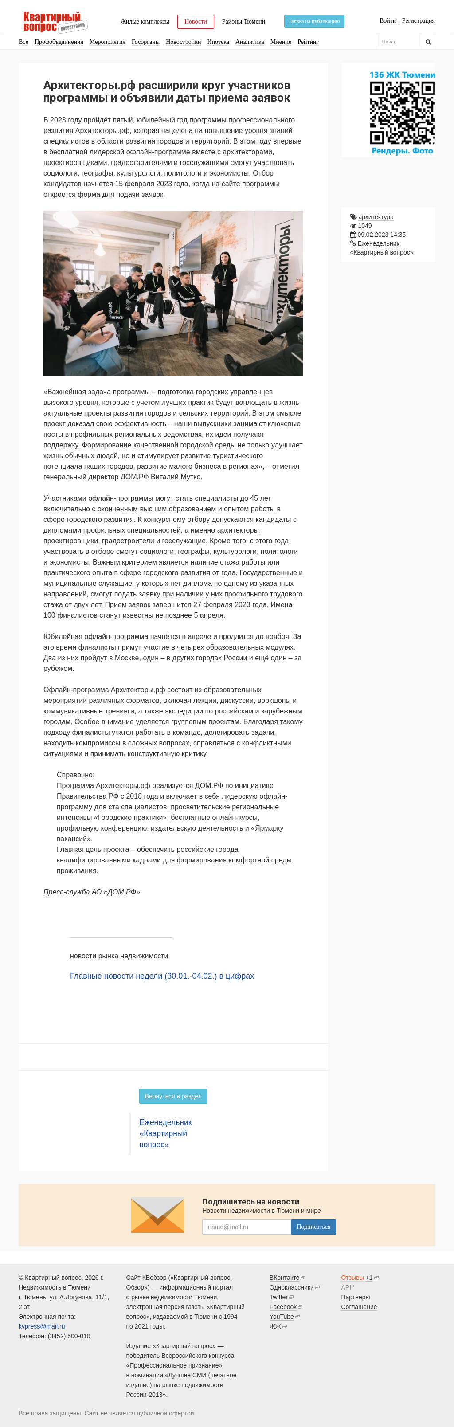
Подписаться (313, 1226)
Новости (195, 21)
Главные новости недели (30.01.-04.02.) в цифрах (162, 976)
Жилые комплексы (144, 21)
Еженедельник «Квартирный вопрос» (166, 1133)
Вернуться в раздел (173, 1096)
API (346, 1287)
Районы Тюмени (243, 21)
